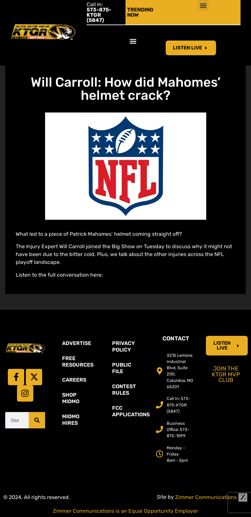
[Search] (37, 420)
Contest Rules (124, 389)
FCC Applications (128, 411)
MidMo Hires (70, 419)
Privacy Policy (123, 346)
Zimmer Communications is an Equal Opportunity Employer (125, 511)
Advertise (76, 343)
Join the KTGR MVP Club (226, 374)
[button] (203, 5)
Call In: (99, 12)
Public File (121, 368)
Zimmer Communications (211, 497)
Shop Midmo (70, 398)
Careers (74, 380)
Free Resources (77, 361)
